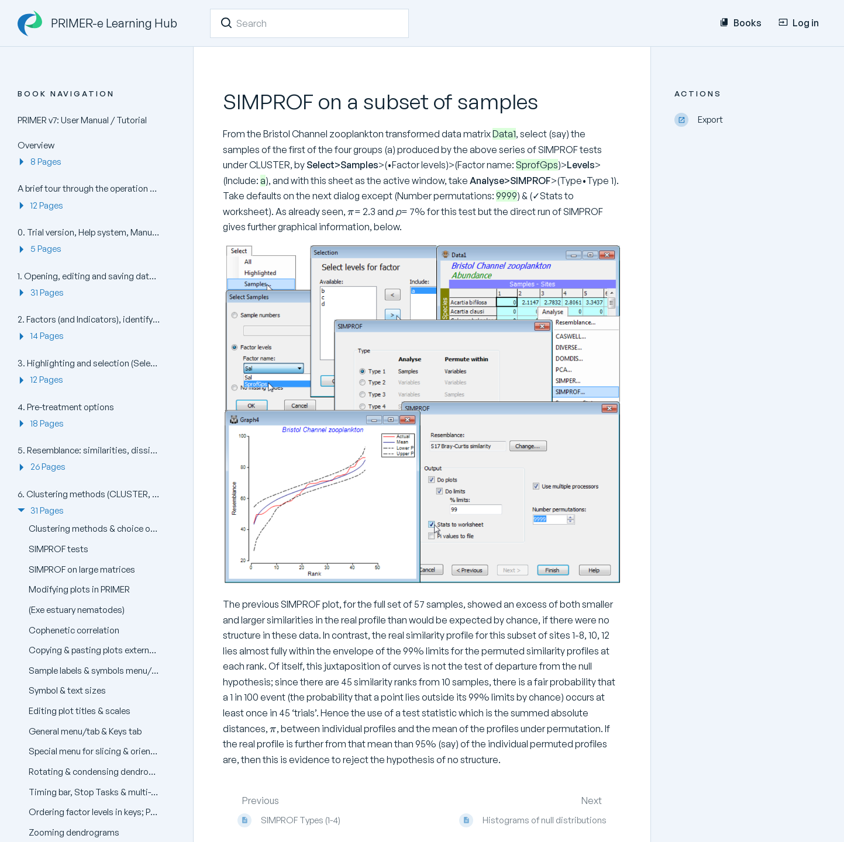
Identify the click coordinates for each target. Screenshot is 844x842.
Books (740, 23)
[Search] (226, 23)
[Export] (750, 120)
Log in (798, 23)
